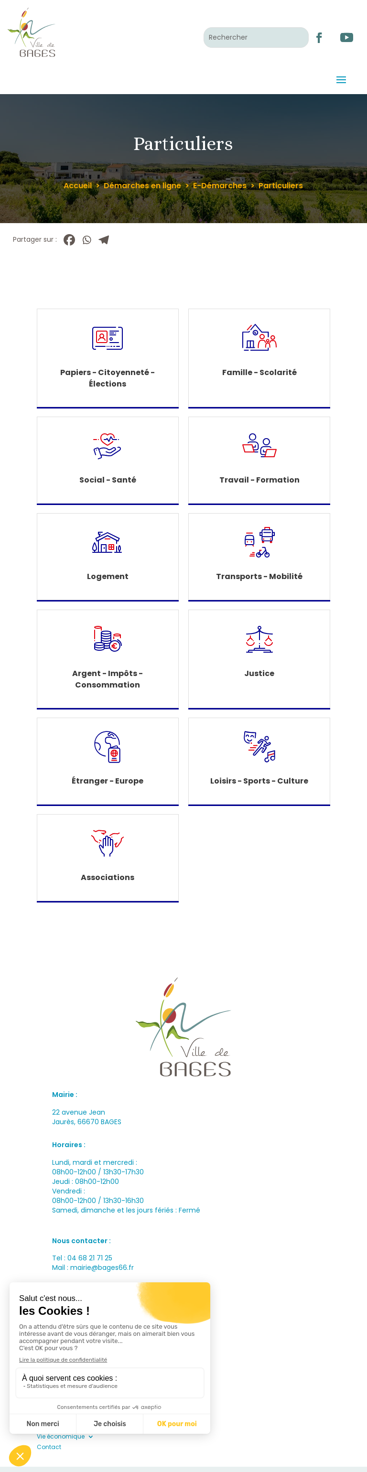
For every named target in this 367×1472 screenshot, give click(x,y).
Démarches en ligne (142, 185)
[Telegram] (103, 239)
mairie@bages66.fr (102, 1267)
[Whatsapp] (86, 239)
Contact (49, 1447)
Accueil (78, 185)
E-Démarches (220, 185)
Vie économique (61, 1436)
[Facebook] (69, 239)
